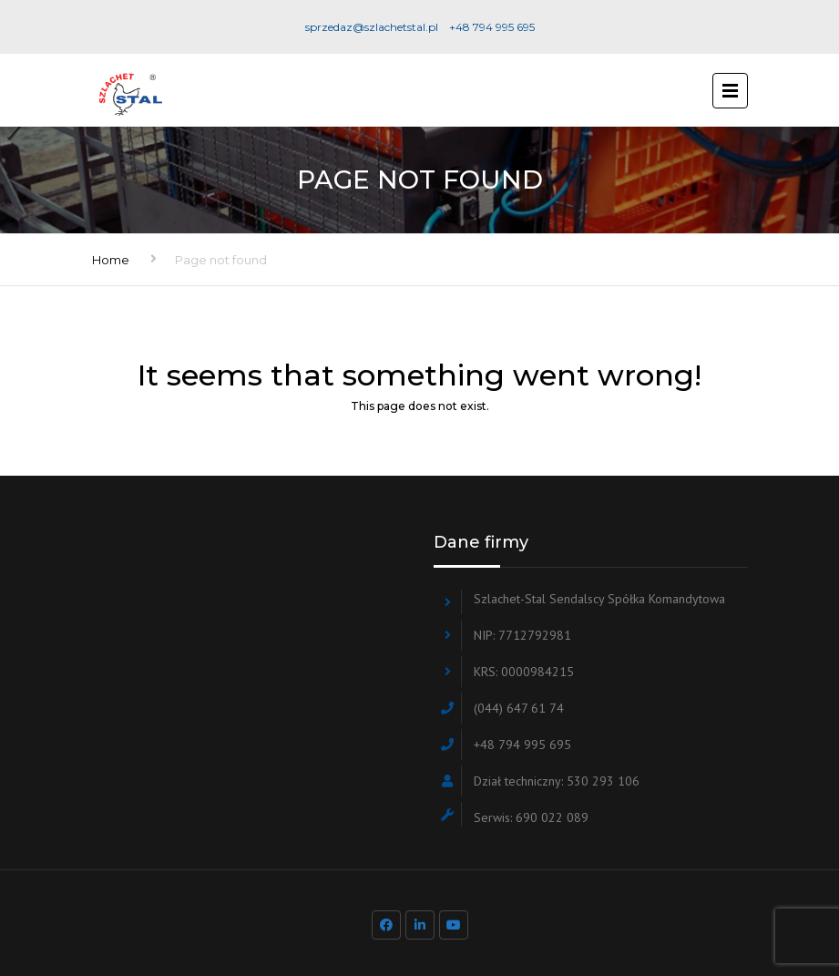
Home (110, 259)
